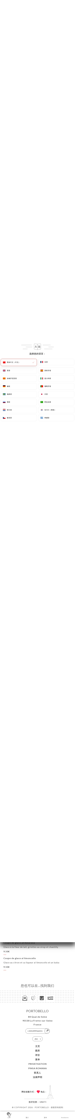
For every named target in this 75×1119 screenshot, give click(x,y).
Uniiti (43, 1102)
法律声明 (37, 1077)
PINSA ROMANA (37, 1068)
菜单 (37, 1059)
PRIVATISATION (37, 1064)
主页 (37, 1046)
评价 (37, 1055)
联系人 (37, 1072)
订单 (9, 1115)
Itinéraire (65, 1115)
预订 (27, 1115)
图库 (37, 1050)
